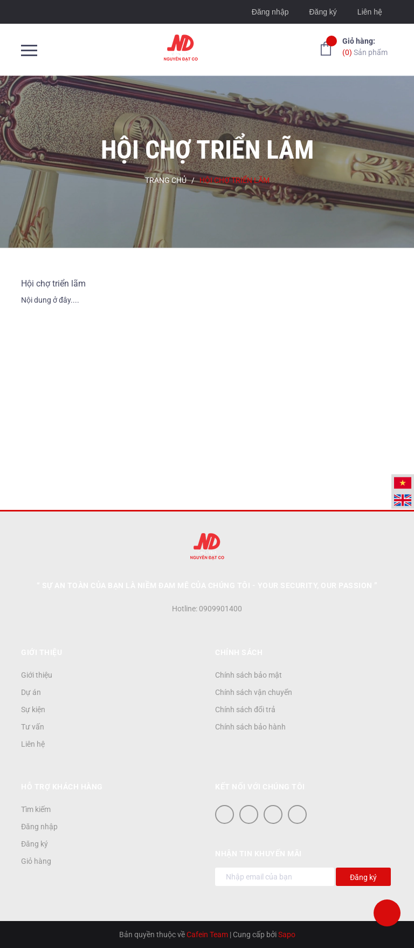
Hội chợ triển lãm (53, 283)
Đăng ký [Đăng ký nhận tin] (363, 877)
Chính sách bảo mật (248, 675)
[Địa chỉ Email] (274, 877)
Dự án (31, 692)
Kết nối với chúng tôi (260, 786)
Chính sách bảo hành (250, 726)
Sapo (286, 934)
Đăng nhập (270, 12)
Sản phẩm (365, 46)
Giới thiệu (36, 675)
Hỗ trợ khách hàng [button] (62, 786)
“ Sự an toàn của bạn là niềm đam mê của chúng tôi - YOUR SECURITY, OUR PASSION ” (207, 585)
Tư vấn (32, 726)
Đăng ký (322, 12)
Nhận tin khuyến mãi (258, 853)
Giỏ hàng (36, 861)
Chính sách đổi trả (245, 709)
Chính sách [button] (239, 652)
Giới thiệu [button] (41, 652)
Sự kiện (33, 709)
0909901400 (220, 608)
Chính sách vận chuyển (253, 692)
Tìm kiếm (36, 809)
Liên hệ (369, 12)
